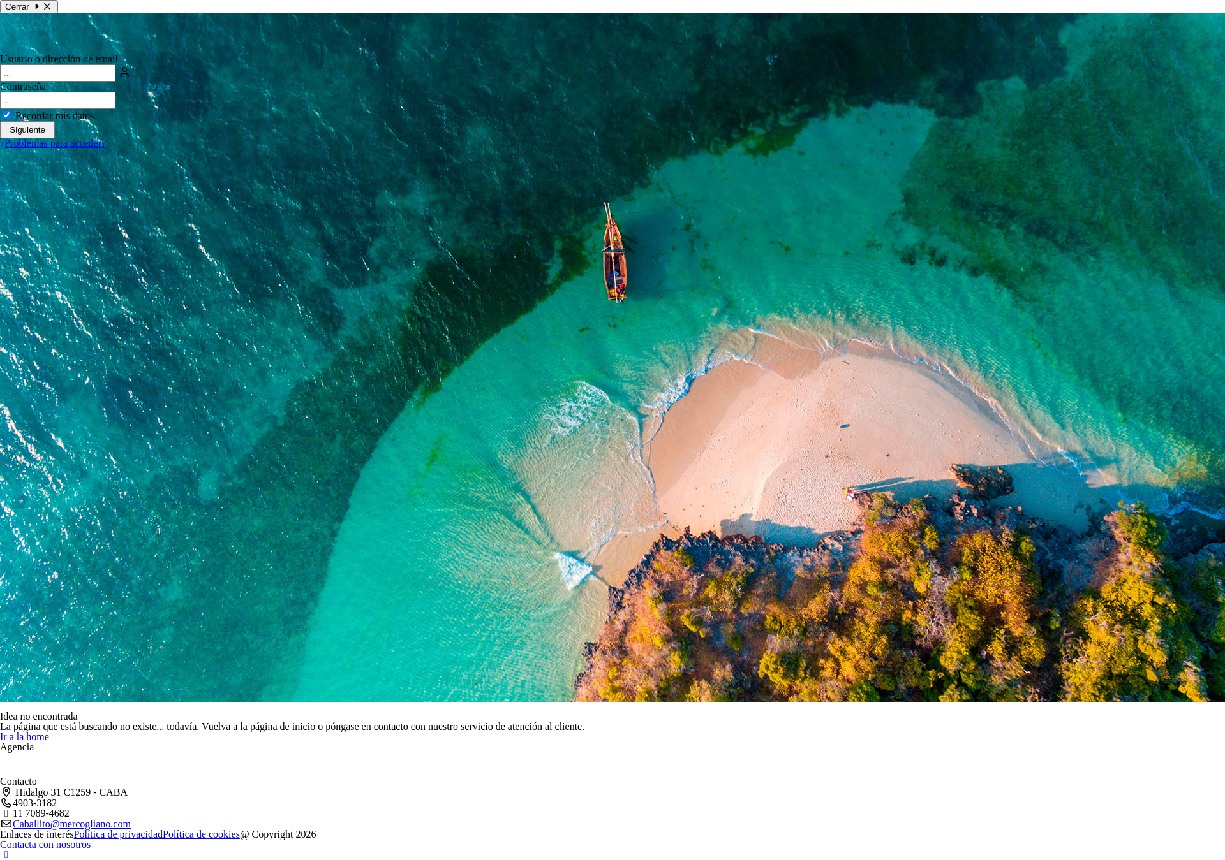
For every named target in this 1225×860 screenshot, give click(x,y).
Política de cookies (201, 834)
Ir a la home (24, 736)
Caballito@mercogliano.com (72, 824)
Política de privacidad (118, 834)
